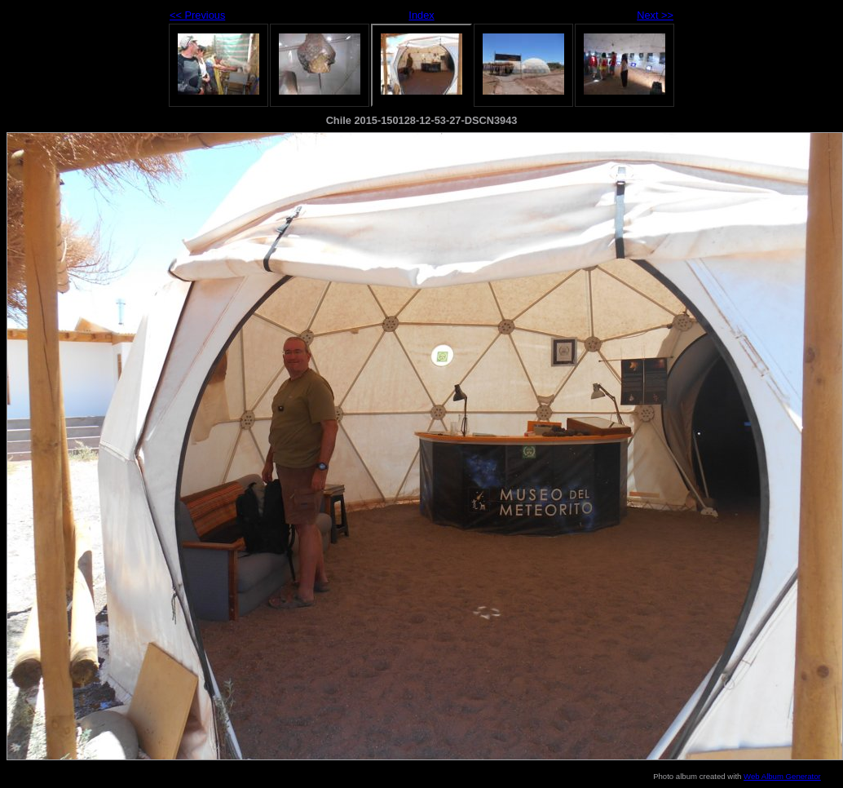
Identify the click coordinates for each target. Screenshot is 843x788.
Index (421, 15)
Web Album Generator (782, 776)
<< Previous (197, 15)
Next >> (655, 15)
